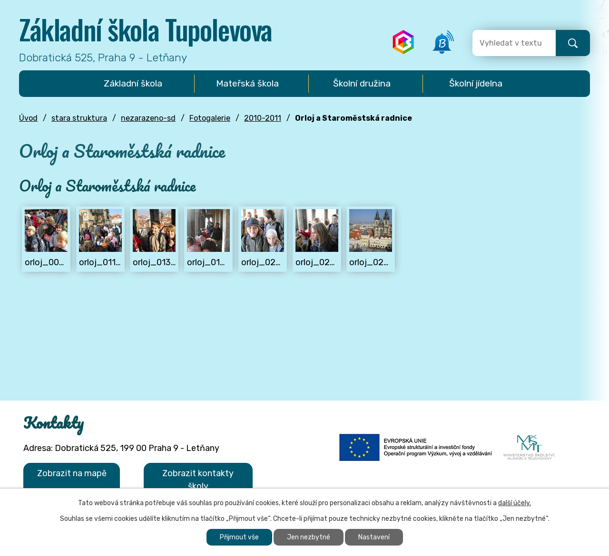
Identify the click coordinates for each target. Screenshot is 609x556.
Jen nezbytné (308, 537)
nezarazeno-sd (148, 118)
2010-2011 (262, 118)
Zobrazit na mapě (72, 473)
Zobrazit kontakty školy (198, 479)
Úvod (28, 118)
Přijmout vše (239, 537)
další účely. (514, 503)
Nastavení (374, 537)
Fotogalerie (209, 118)
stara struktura (79, 118)
